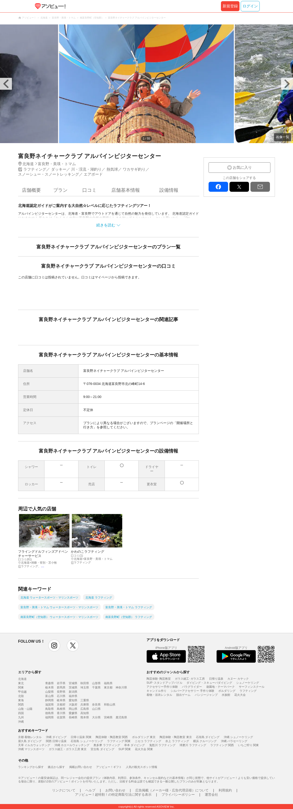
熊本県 (84, 717)
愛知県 (73, 700)
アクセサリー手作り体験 (162, 686)
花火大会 (240, 695)
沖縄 (21, 721)
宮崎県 (108, 717)
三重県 (84, 700)
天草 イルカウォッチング (34, 745)
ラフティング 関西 (222, 745)
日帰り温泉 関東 (81, 737)
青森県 (49, 683)
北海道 (22, 679)
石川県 (61, 696)
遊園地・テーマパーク (220, 686)
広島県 (84, 709)
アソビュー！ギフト (109, 767)
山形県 (96, 683)
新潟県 (73, 691)
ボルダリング (226, 690)
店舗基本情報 (125, 190)
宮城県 (73, 683)
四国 (21, 713)
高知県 (84, 713)
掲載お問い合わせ (80, 767)
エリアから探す (29, 672)
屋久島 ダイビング (30, 741)
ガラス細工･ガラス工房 (190, 678)
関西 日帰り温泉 (56, 741)
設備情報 (168, 190)
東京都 (108, 687)
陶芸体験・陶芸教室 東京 (176, 737)
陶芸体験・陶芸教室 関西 (112, 737)
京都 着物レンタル (30, 737)
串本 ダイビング (134, 745)
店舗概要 (31, 190)
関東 (21, 687)
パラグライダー (192, 686)
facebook (218, 187)
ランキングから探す (31, 767)
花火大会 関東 (144, 749)
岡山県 (73, 709)
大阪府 (73, 704)
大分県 (96, 717)
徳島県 (49, 713)
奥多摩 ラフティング (106, 745)
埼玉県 (84, 687)
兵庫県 (84, 704)
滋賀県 (49, 704)
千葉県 (96, 687)
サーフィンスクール (251, 686)
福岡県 (49, 717)
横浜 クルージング (205, 741)
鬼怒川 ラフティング (162, 745)
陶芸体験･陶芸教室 (158, 678)
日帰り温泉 (216, 678)
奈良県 (96, 704)
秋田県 (84, 683)
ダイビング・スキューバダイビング (209, 682)
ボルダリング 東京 (144, 737)
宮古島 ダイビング (102, 749)
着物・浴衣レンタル (159, 695)
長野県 (61, 691)
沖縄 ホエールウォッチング (71, 745)
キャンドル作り (156, 690)
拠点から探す (56, 767)
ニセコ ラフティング (148, 741)
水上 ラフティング (177, 741)
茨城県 (73, 687)
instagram (54, 645)
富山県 (49, 696)
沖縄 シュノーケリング (238, 737)
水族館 (226, 695)
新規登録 (230, 6)
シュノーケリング (247, 682)
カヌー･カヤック (238, 678)
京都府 (61, 704)
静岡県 (49, 700)
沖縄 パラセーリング (234, 741)
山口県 (96, 709)
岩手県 (61, 683)
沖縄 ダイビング (56, 737)
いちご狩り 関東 (248, 745)
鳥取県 (49, 709)
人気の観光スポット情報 (141, 767)
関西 (21, 704)
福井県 (73, 696)
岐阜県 (61, 700)
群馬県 (61, 687)
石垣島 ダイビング (208, 737)
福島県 (108, 683)
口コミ (89, 190)
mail (260, 187)
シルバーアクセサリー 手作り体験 (192, 690)
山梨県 (49, 691)
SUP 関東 (124, 749)
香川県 (61, 713)
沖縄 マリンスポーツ (31, 749)
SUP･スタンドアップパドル (164, 682)
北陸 (21, 696)
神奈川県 (121, 687)
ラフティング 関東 (119, 741)
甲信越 (22, 691)
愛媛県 (73, 713)
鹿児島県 (121, 717)
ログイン (250, 6)
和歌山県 (109, 704)
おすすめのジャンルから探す (168, 672)
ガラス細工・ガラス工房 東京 (68, 749)
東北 (21, 683)
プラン (60, 190)
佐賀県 (61, 717)
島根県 (61, 709)
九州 (21, 717)
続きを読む (105, 225)
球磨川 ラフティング (193, 745)
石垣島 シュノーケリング (87, 741)
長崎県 (73, 717)
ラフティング (248, 690)
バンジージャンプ (206, 695)
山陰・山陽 (25, 709)
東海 (21, 700)
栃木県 (49, 687)
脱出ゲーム (183, 695)
